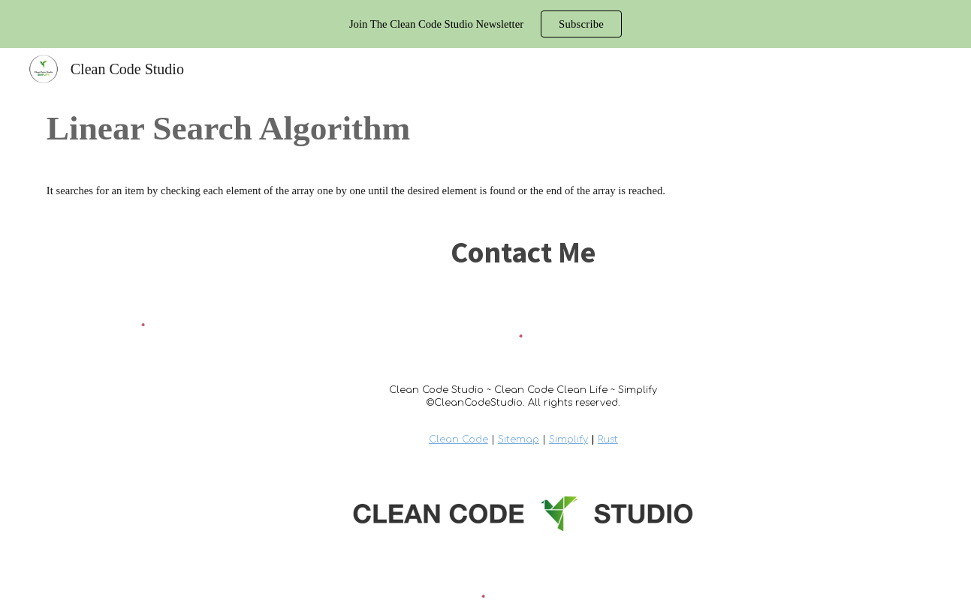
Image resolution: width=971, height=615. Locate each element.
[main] (485, 128)
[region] (485, 24)
